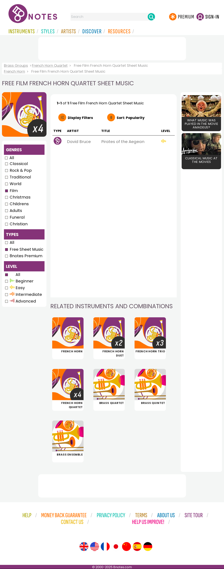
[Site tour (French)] (105, 546)
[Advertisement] (112, 48)
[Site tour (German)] (148, 546)
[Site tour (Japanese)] (116, 546)
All (11, 158)
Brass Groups (16, 65)
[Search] (151, 16)
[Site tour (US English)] (94, 546)
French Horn (14, 71)
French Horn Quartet (50, 65)
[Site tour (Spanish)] (137, 546)
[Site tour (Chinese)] (126, 546)
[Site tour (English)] (84, 546)
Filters (80, 117)
